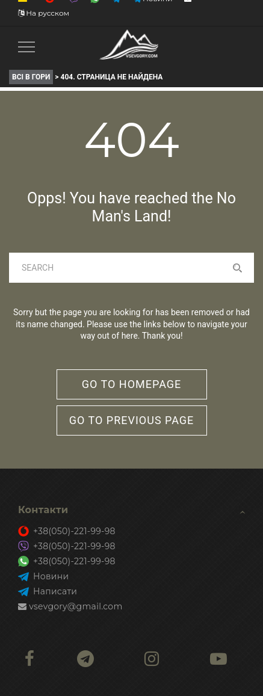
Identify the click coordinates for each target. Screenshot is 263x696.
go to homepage (132, 384)
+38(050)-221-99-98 (67, 531)
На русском (43, 12)
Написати (47, 591)
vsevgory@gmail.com (70, 606)
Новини (43, 576)
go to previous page (131, 420)
